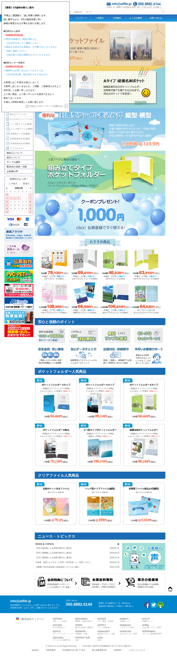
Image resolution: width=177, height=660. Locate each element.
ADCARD (64, 626)
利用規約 (117, 650)
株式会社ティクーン (33, 619)
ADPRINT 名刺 (86, 638)
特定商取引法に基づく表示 (73, 650)
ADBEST (131, 620)
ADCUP (153, 620)
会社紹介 (35, 650)
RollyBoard (131, 626)
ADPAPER (86, 632)
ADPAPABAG (153, 632)
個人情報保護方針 (99, 650)
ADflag (153, 626)
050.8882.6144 (149, 4)
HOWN (86, 626)
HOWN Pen (131, 632)
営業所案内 (51, 650)
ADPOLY (109, 626)
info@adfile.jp (122, 4)
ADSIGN (109, 620)
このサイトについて (136, 650)
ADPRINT (64, 620)
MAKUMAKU (86, 620)
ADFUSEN (64, 638)
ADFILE (64, 632)
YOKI (109, 638)
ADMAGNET (109, 632)
